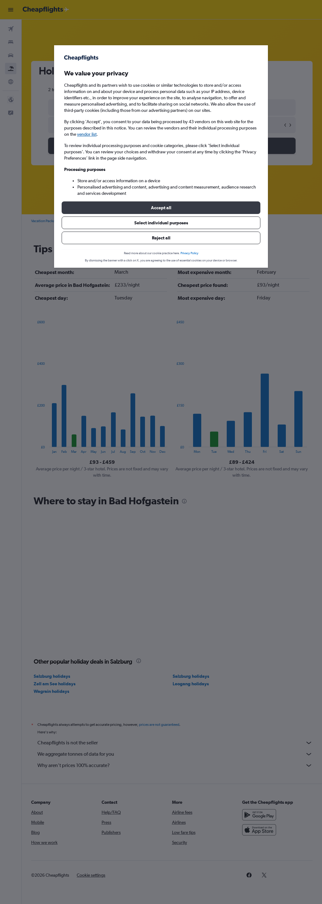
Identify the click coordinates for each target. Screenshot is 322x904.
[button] (161, 207)
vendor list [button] (87, 134)
